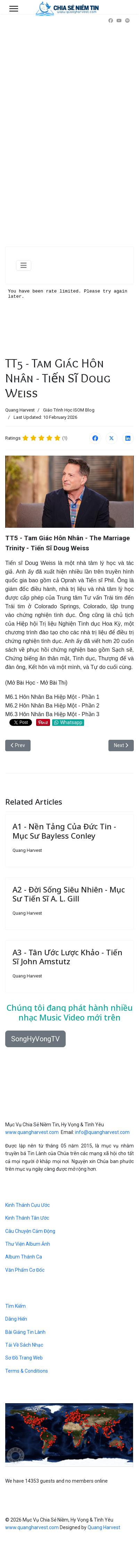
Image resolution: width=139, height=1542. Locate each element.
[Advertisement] (69, 139)
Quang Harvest (104, 1527)
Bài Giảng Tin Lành (25, 1332)
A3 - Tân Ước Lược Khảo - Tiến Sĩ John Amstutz (67, 956)
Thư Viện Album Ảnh (27, 1244)
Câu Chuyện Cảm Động (30, 1231)
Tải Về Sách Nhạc (24, 1345)
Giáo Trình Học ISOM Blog (69, 410)
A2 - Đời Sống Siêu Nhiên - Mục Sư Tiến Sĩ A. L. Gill (69, 894)
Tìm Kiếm (15, 1306)
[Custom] (127, 20)
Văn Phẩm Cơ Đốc (24, 1270)
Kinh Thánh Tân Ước (27, 1218)
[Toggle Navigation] (23, 265)
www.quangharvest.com (32, 1132)
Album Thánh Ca (23, 1257)
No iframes (69, 319)
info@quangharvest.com (102, 1132)
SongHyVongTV (35, 1039)
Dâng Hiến (16, 1319)
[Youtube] (119, 20)
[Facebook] (110, 20)
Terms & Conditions (26, 1371)
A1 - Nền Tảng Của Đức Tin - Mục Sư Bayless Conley (64, 830)
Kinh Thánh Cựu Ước (27, 1205)
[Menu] (13, 8)
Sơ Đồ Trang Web (24, 1358)
